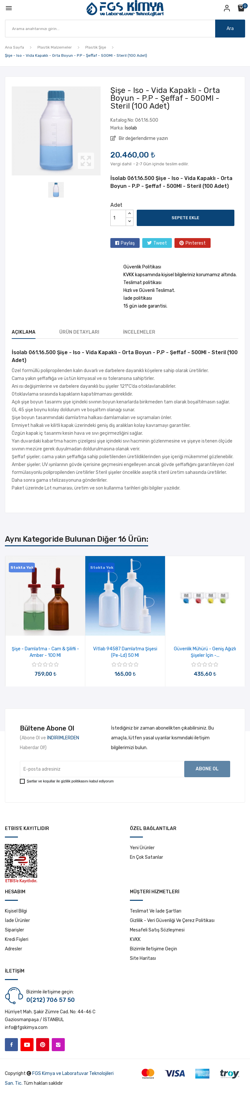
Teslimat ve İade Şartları (155, 911)
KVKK (135, 939)
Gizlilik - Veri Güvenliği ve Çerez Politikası (172, 920)
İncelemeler (139, 332)
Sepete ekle (185, 217)
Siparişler (14, 930)
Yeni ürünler (142, 848)
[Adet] (118, 218)
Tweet (160, 243)
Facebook (11, 1044)
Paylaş (128, 243)
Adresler (13, 949)
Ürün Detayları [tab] (79, 332)
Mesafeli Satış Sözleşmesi (157, 930)
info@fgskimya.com (26, 1027)
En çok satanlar (146, 857)
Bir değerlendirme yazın (143, 138)
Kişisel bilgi (16, 911)
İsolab (131, 128)
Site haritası (143, 958)
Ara (230, 28)
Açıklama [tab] (23, 332)
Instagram (58, 1044)
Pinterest (196, 243)
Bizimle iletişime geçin (153, 949)
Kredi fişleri (16, 939)
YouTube (27, 1044)
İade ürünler (17, 920)
